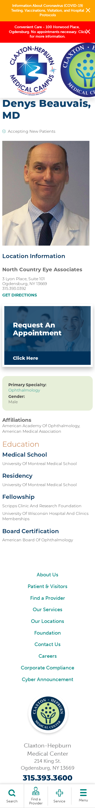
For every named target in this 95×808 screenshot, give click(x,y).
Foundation (47, 633)
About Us (47, 575)
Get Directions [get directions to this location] (19, 295)
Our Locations (47, 621)
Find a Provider (47, 598)
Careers (48, 656)
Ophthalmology (24, 390)
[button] (88, 10)
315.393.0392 (14, 288)
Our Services (47, 609)
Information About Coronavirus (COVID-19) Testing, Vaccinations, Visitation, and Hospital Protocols (47, 10)
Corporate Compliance (47, 668)
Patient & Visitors (47, 586)
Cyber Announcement (47, 679)
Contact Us (47, 644)
